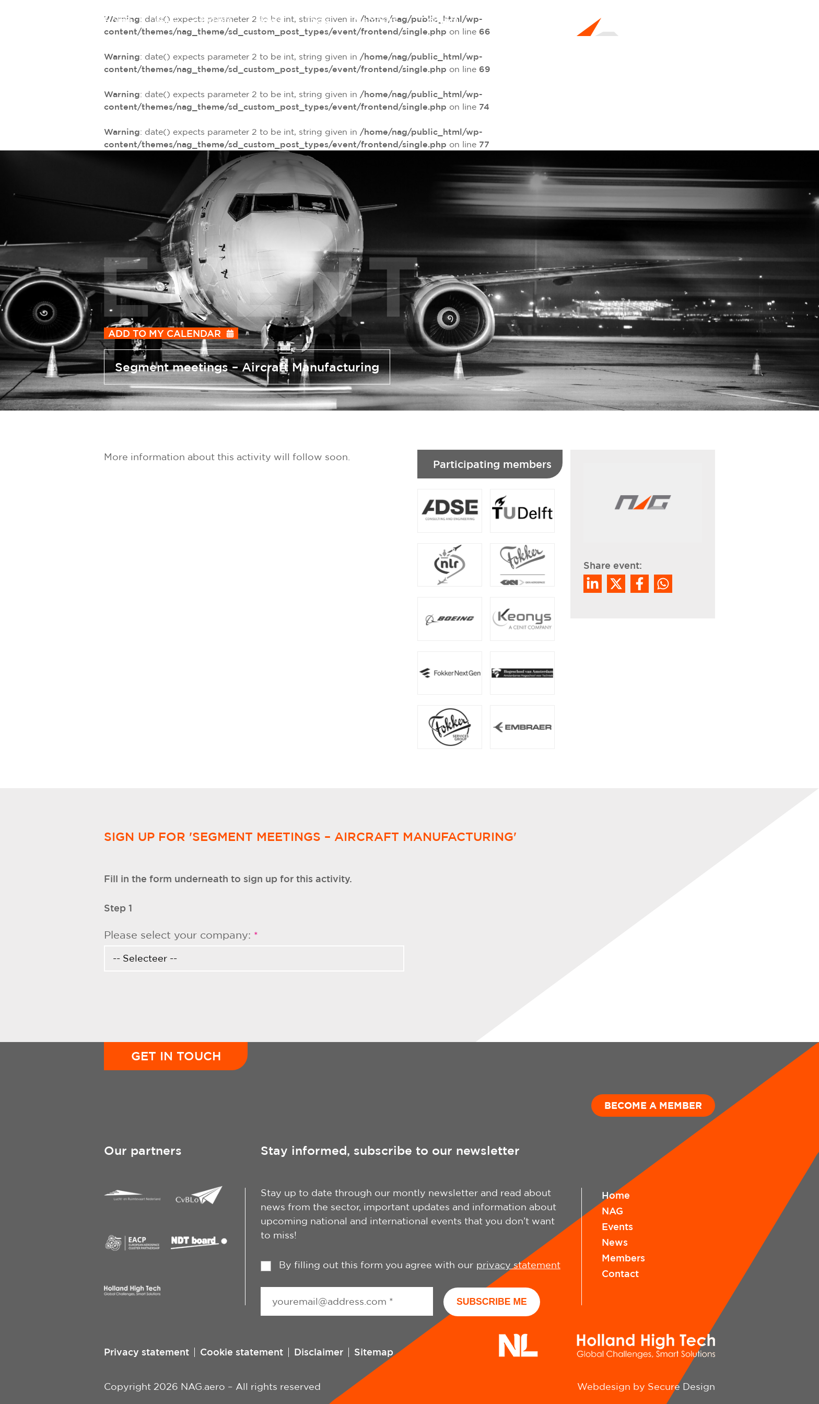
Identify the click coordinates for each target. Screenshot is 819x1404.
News (268, 20)
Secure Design (681, 1386)
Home (118, 20)
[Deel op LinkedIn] (592, 584)
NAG (166, 20)
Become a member (653, 1106)
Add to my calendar (164, 333)
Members (375, 20)
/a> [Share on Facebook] (639, 583)
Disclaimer (318, 1352)
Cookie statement (241, 1352)
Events (216, 20)
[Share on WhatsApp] (663, 584)
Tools (317, 20)
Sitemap (373, 1352)
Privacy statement (146, 1352)
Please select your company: (181, 934)
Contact (439, 20)
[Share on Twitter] (616, 584)
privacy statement (518, 1265)
